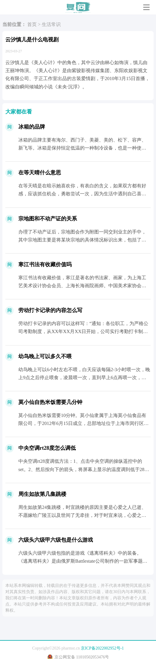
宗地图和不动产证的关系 (47, 219)
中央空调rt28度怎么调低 (47, 448)
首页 (32, 24)
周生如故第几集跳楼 (42, 494)
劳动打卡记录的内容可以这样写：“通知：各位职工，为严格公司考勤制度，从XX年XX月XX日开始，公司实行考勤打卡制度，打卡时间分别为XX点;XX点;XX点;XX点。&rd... (83, 331)
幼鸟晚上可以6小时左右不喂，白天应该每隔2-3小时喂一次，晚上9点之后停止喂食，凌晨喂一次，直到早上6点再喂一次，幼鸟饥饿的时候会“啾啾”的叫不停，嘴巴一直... (84, 377)
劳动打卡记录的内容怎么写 (50, 310)
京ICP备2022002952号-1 (102, 648)
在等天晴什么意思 (39, 173)
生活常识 (51, 24)
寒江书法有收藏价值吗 (45, 264)
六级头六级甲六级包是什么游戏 (55, 540)
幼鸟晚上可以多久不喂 (45, 356)
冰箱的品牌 (31, 127)
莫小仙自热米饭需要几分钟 (50, 402)
